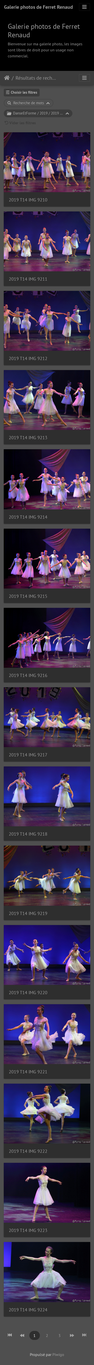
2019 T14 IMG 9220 (28, 992)
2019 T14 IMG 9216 (28, 675)
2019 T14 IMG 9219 (28, 913)
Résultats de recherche (36, 78)
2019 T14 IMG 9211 (28, 279)
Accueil (7, 78)
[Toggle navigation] (84, 7)
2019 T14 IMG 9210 (28, 199)
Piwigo (58, 1354)
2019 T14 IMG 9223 (28, 1230)
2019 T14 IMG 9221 (28, 1071)
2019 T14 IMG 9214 (28, 517)
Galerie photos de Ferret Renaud (38, 7)
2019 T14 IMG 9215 (28, 596)
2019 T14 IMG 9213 (28, 437)
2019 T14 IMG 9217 (28, 754)
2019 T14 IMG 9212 (28, 358)
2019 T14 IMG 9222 (28, 1151)
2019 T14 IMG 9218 (28, 834)
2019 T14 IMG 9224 (28, 1309)
